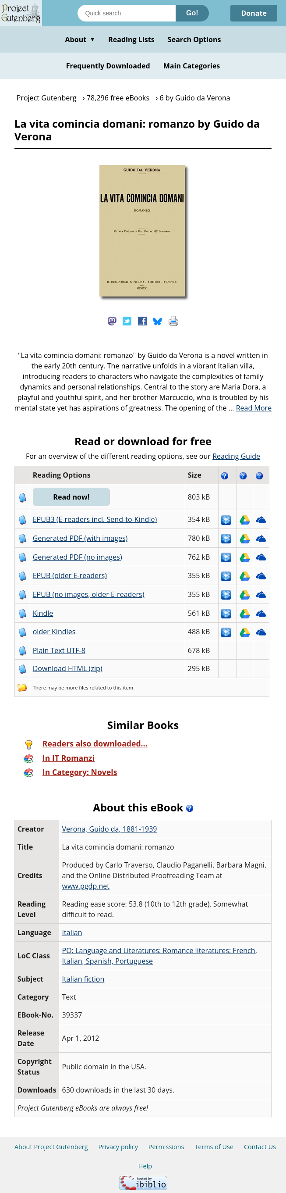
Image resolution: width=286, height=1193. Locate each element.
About (80, 39)
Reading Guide (236, 456)
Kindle (43, 613)
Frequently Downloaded (108, 66)
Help (145, 1166)
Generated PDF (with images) (80, 538)
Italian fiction (83, 979)
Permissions (166, 1147)
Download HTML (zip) (67, 668)
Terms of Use (213, 1147)
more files (76, 687)
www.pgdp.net (85, 886)
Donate (254, 13)
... (250, 408)
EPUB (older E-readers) (70, 575)
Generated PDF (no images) (77, 557)
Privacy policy (118, 1147)
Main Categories (191, 66)
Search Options (194, 39)
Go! (192, 13)
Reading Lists (131, 39)
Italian (72, 932)
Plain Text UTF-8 (59, 650)
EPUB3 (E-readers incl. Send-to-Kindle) (95, 519)
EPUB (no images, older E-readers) (89, 594)
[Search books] (127, 13)
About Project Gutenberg (51, 1147)
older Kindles (54, 631)
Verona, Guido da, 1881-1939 (109, 829)
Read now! (71, 497)
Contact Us (260, 1147)
